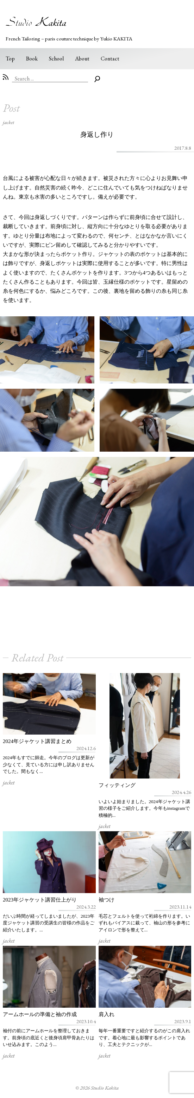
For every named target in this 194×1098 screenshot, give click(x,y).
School (56, 58)
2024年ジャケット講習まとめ (37, 741)
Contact (110, 58)
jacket (8, 122)
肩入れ (106, 1014)
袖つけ (106, 900)
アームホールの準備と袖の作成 (40, 1014)
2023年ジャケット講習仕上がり (40, 900)
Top (10, 58)
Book (32, 58)
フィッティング (117, 785)
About (82, 58)
